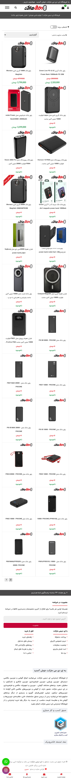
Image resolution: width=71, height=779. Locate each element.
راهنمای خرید (27, 637)
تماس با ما (27, 653)
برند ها (63, 653)
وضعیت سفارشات (59, 645)
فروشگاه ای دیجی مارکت (51, 15)
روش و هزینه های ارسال (23, 649)
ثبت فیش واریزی (59, 649)
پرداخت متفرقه (60, 637)
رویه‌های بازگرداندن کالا (23, 645)
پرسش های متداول (25, 641)
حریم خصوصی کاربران (58, 641)
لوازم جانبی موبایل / (34, 15)
